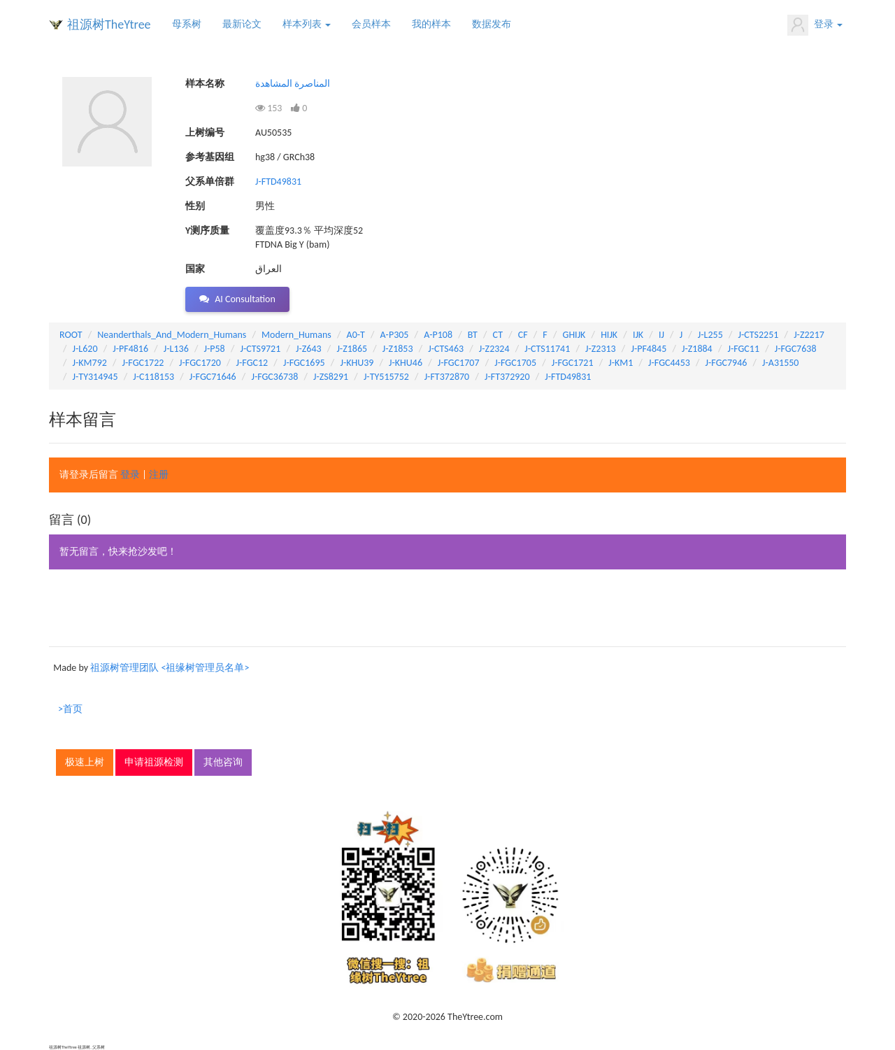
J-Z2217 (809, 335)
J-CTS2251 (758, 335)
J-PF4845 (648, 349)
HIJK (609, 335)
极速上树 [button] (84, 762)
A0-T (356, 335)
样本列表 (306, 24)
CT (498, 335)
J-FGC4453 (669, 363)
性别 (195, 206)
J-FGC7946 (726, 363)
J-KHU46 (405, 363)
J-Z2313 (600, 349)
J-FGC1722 (143, 363)
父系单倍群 (209, 181)
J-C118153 (153, 377)
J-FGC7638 (796, 349)
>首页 (70, 709)
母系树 (186, 24)
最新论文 (242, 24)
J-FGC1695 (304, 363)
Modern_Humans (296, 335)
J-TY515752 (386, 377)
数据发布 (491, 24)
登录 (815, 25)
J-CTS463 (446, 349)
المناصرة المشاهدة (292, 84)
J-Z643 (309, 349)
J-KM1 (620, 363)
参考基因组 (209, 157)
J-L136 (176, 349)
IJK (638, 335)
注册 (159, 475)
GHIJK (574, 335)
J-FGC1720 (200, 363)
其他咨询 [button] (223, 762)
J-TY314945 (95, 377)
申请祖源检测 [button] (153, 762)
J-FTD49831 (278, 181)
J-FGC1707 (459, 363)
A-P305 (394, 335)
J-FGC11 (743, 349)
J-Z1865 (351, 349)
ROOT (70, 335)
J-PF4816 (130, 349)
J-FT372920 (507, 377)
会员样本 (371, 24)
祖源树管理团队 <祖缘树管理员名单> (169, 668)
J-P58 (214, 349)
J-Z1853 (397, 349)
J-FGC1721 (573, 363)
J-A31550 (780, 363)
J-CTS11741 (547, 349)
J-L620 (85, 349)
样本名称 (204, 84)
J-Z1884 (697, 349)
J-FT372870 (447, 377)
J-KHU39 (356, 363)
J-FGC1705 (515, 363)
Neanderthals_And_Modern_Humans (171, 335)
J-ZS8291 (330, 377)
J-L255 (710, 335)
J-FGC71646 (212, 377)
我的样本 (431, 24)
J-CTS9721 (260, 349)
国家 (195, 269)
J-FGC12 (252, 363)
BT (473, 335)
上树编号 (204, 133)
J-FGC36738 (274, 377)
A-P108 (438, 335)
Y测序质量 (207, 230)
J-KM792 (90, 363)
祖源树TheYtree (109, 24)
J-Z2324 (494, 349)
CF (523, 335)
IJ (661, 335)
